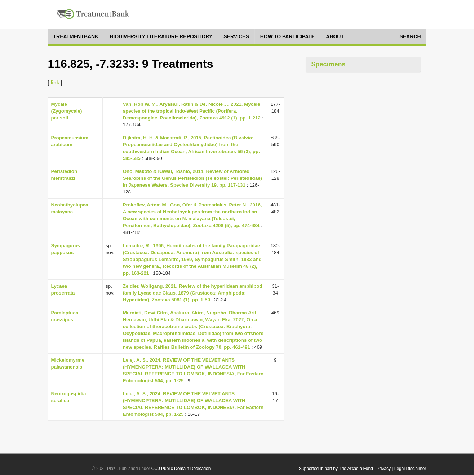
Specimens (328, 64)
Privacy (384, 468)
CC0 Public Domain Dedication (181, 468)
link (54, 83)
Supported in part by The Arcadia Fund (336, 468)
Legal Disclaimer (410, 468)
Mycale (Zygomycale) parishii (66, 111)
